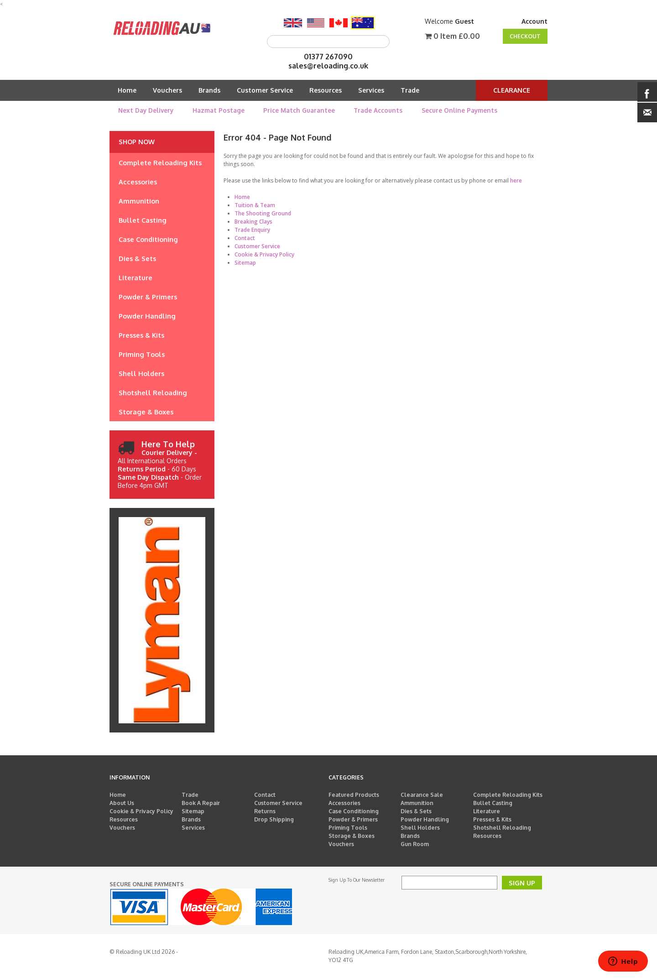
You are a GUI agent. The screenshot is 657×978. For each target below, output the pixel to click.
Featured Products (353, 794)
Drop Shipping (274, 819)
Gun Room (415, 844)
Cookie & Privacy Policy (264, 254)
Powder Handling (425, 819)
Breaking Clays (253, 221)
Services (371, 90)
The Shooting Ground (263, 213)
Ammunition (417, 803)
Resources (325, 90)
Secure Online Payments (459, 110)
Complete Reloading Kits (507, 794)
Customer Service (265, 90)
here (516, 180)
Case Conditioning (353, 811)
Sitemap (245, 263)
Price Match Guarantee (299, 110)
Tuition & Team (255, 205)
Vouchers (167, 90)
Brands (209, 90)
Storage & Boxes (351, 835)
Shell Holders (420, 827)
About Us (122, 803)
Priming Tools (347, 827)
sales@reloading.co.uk (328, 65)
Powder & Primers (353, 819)
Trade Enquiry (252, 230)
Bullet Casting (492, 803)
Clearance (511, 90)
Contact (245, 238)
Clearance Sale (422, 794)
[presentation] (471, 907)
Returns (265, 811)
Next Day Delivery (145, 110)
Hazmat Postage (219, 110)
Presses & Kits (492, 819)
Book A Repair (201, 803)
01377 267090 (328, 56)
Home (127, 90)
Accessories (344, 803)
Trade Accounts (378, 110)
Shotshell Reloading (502, 827)
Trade (410, 90)
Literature (486, 811)
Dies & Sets (416, 811)
